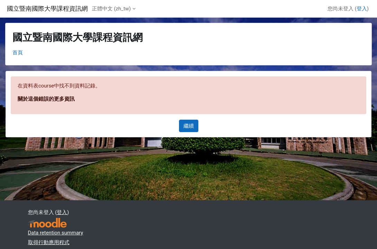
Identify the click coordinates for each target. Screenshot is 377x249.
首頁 (17, 52)
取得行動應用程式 (48, 242)
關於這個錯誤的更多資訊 (46, 99)
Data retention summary (55, 233)
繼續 (188, 126)
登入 (362, 9)
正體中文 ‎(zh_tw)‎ (111, 9)
